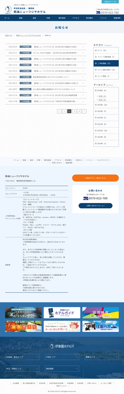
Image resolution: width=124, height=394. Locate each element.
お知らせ (79, 160)
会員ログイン (109, 1)
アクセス (75, 18)
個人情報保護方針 (29, 383)
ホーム (6, 18)
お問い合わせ (57, 163)
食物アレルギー (61, 386)
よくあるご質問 (105, 383)
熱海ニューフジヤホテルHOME (28, 35)
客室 (20, 18)
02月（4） (103, 99)
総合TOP (8, 35)
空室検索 (117, 18)
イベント (103, 18)
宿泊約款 (42, 383)
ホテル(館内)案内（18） (106, 70)
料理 (48, 18)
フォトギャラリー (103, 160)
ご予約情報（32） (104, 63)
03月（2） (103, 96)
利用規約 (80, 383)
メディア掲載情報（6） (106, 57)
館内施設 (62, 18)
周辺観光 (89, 18)
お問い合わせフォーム (94, 205)
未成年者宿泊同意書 (56, 383)
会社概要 (16, 383)
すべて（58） (102, 50)
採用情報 (70, 383)
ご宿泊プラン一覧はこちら (95, 178)
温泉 (34, 18)
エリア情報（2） (103, 76)
